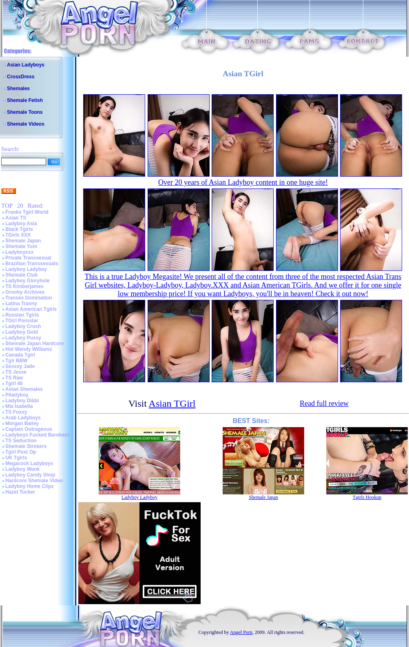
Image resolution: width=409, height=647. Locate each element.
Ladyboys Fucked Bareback (37, 435)
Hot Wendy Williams (28, 349)
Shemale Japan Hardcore (34, 343)
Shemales (18, 88)
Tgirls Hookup (367, 497)
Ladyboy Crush (23, 326)
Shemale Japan (23, 241)
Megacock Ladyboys (29, 463)
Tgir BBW (16, 360)
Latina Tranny (21, 303)
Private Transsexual (28, 258)
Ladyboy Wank (22, 469)
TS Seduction (21, 440)
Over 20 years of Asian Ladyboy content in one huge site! (243, 182)
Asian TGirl (172, 403)
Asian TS (15, 218)
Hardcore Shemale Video (34, 480)
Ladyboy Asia (21, 223)
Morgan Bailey (22, 423)
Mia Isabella (19, 406)
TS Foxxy (16, 412)
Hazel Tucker (20, 492)
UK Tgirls (16, 458)
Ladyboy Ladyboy (26, 269)
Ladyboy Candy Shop (30, 475)
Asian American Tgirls (31, 309)
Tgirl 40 (14, 383)
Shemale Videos (25, 124)
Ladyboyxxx (19, 252)
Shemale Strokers (25, 446)
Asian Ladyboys (25, 65)
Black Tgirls (19, 229)
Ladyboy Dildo (22, 400)
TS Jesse (16, 372)
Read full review (324, 403)
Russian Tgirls (22, 315)
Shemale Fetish (25, 100)
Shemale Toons (25, 112)
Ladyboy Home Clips (29, 486)
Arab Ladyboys (23, 418)
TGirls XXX (18, 235)
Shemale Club (21, 275)
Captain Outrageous (28, 429)
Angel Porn (241, 632)
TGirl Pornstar (21, 321)
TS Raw (14, 378)
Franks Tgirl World (27, 212)
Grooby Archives (24, 292)
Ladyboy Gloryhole (27, 281)
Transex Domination (28, 298)
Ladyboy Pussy (23, 338)
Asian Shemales (24, 389)
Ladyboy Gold (21, 332)
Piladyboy (17, 395)
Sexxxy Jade (20, 366)
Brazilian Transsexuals (31, 263)
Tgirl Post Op (20, 452)
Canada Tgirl (20, 355)
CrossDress (20, 77)
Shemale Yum (21, 246)
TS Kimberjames (24, 286)
